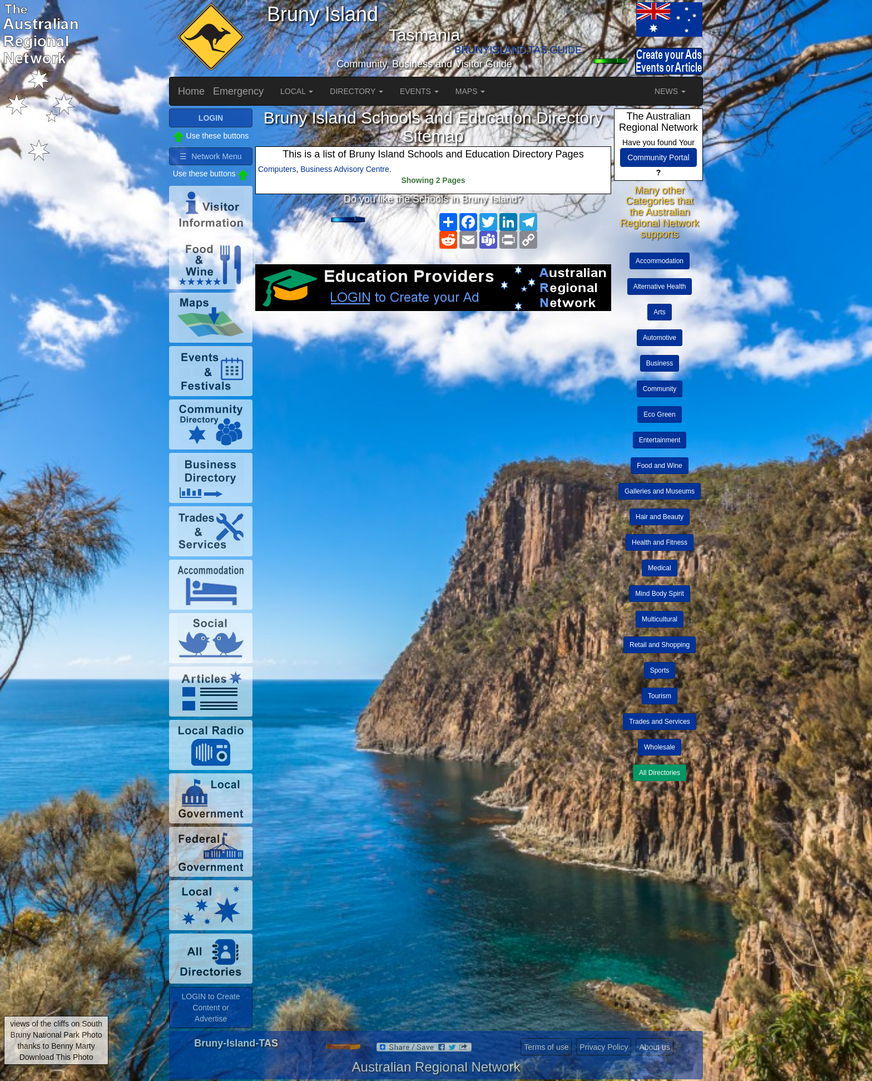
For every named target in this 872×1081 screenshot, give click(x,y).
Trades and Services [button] (659, 721)
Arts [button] (659, 312)
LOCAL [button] (296, 91)
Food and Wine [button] (659, 466)
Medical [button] (659, 568)
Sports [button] (660, 670)
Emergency (238, 91)
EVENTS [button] (419, 91)
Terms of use (546, 1047)
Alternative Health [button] (659, 286)
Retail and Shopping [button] (660, 645)
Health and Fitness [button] (659, 542)
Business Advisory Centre (344, 169)
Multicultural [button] (659, 619)
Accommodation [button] (659, 261)
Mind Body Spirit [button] (659, 594)
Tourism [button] (659, 696)
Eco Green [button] (659, 414)
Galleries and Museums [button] (660, 491)
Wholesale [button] (659, 747)
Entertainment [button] (660, 440)
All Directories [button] (659, 773)
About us (654, 1047)
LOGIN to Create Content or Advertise (210, 1007)
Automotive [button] (659, 338)
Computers (277, 169)
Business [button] (659, 363)
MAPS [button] (470, 91)
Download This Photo (56, 1057)
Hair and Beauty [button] (659, 517)
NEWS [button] (670, 91)
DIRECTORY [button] (356, 91)
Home (191, 91)
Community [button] (660, 389)
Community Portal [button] (658, 157)
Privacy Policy (603, 1047)
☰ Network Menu (210, 156)
